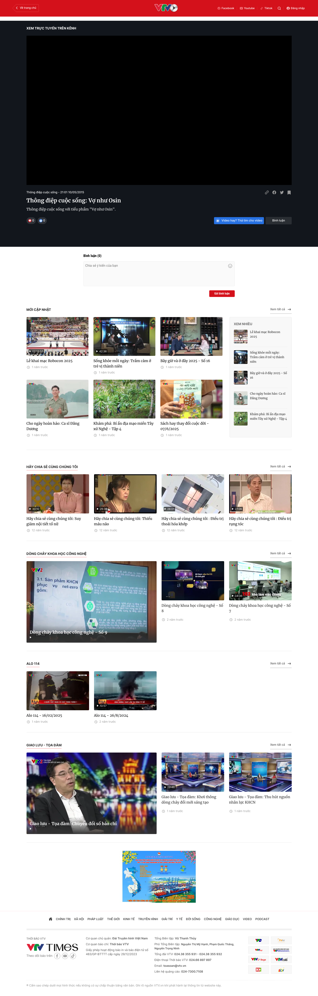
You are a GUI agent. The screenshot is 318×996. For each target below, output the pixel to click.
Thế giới (113, 919)
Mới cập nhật (39, 310)
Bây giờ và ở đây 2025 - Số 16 (185, 361)
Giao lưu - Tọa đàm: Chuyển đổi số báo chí (73, 823)
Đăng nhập (295, 8)
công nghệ (212, 919)
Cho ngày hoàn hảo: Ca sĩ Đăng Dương (53, 426)
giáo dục (232, 919)
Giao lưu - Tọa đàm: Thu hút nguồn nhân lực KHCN (259, 800)
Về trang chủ (25, 8)
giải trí (167, 919)
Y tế (179, 919)
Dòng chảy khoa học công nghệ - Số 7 (260, 608)
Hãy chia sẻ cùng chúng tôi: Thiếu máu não (123, 521)
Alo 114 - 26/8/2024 (111, 715)
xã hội (79, 919)
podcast (262, 919)
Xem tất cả (280, 309)
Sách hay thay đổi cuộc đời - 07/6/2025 (184, 426)
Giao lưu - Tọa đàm (44, 745)
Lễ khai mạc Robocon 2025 (50, 361)
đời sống (193, 919)
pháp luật (95, 919)
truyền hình (148, 919)
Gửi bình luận (222, 293)
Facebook (225, 8)
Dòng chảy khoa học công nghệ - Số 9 (69, 632)
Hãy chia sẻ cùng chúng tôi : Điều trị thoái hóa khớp (193, 521)
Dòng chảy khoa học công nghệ (57, 554)
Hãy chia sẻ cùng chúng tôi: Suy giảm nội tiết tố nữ (54, 521)
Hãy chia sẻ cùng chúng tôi (52, 467)
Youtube (247, 8)
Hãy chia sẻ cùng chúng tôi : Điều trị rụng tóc (260, 521)
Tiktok (266, 8)
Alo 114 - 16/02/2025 (44, 715)
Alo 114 (33, 664)
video (247, 919)
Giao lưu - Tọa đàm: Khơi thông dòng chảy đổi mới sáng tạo (189, 800)
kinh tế (129, 919)
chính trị (63, 919)
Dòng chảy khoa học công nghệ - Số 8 (192, 608)
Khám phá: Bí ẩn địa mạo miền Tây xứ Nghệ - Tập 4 (123, 426)
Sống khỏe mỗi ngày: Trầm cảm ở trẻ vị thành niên (122, 363)
